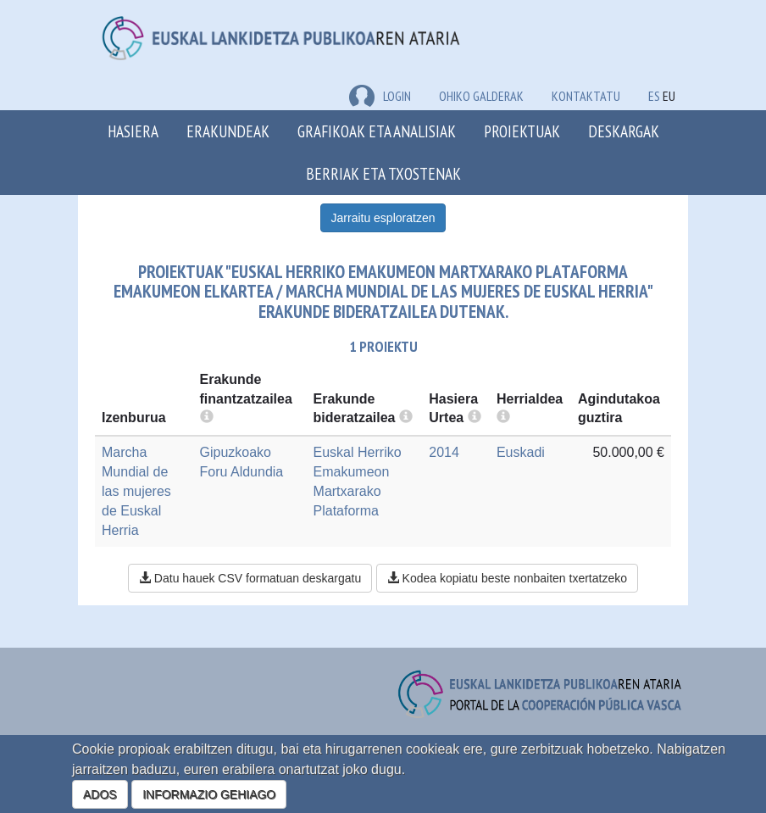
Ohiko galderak (481, 95)
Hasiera (133, 131)
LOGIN (380, 95)
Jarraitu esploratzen (383, 218)
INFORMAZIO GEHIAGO (208, 794)
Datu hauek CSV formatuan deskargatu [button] (250, 578)
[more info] (474, 417)
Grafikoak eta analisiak (376, 131)
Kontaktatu (586, 95)
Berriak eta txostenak (383, 173)
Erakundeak (227, 131)
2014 (444, 452)
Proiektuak (522, 131)
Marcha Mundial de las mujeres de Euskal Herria (136, 491)
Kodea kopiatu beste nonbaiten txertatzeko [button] (507, 578)
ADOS (100, 794)
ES (654, 95)
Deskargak (623, 131)
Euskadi (521, 452)
